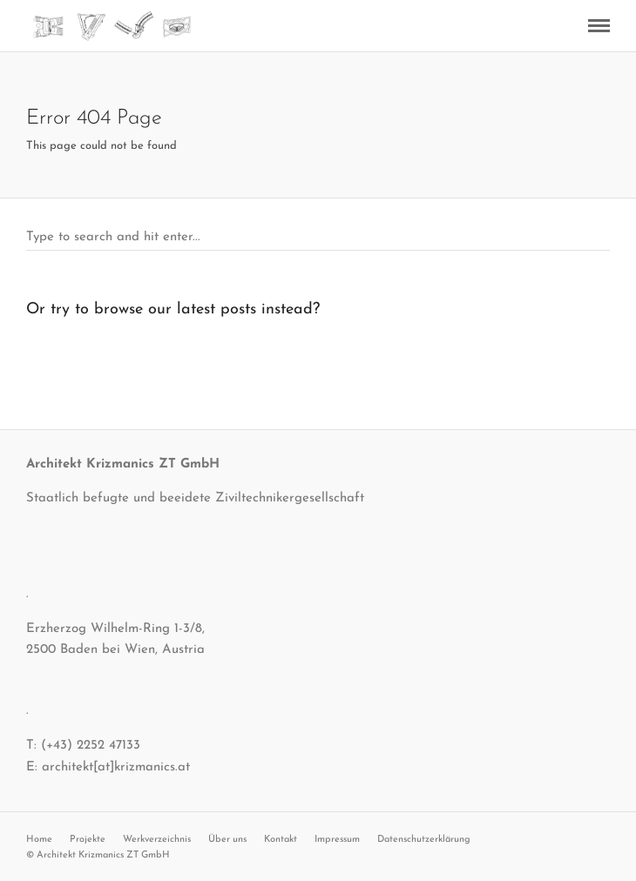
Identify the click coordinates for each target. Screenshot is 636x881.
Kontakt (280, 839)
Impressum (337, 839)
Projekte (87, 839)
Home (39, 839)
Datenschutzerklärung (423, 839)
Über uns (227, 839)
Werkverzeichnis (157, 839)
